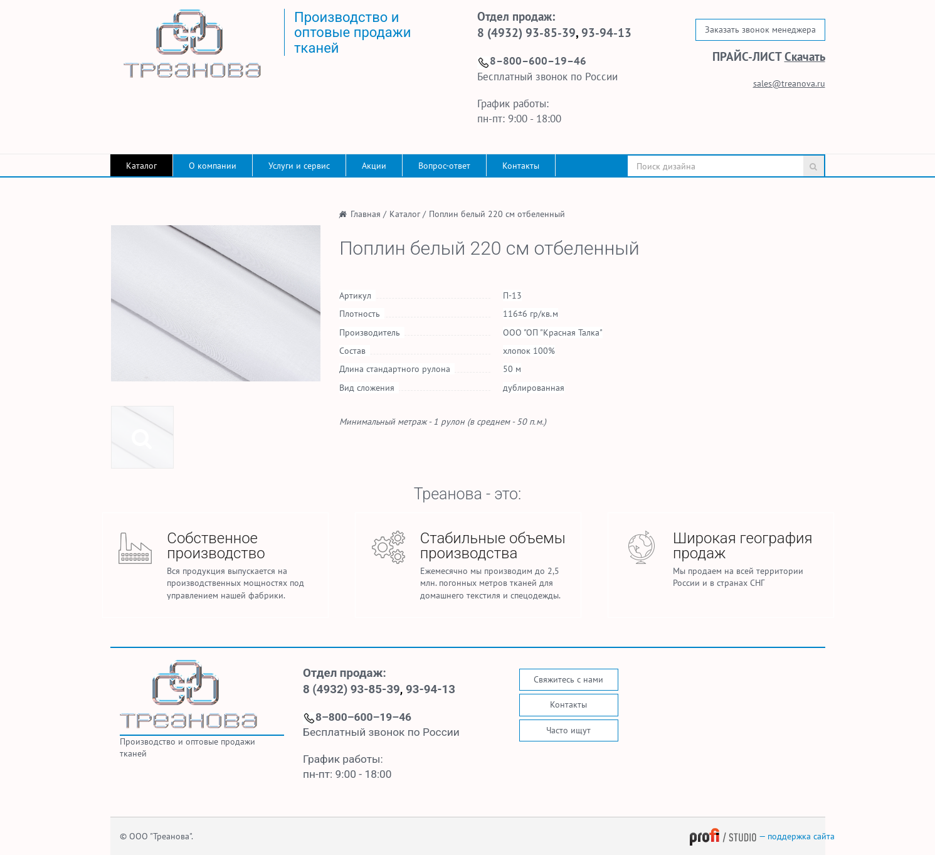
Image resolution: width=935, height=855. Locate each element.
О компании (212, 165)
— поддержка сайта (762, 836)
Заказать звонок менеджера (760, 29)
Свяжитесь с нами (568, 679)
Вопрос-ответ (444, 165)
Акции (374, 165)
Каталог (141, 165)
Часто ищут (568, 730)
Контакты (520, 165)
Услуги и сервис (299, 165)
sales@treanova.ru (789, 83)
